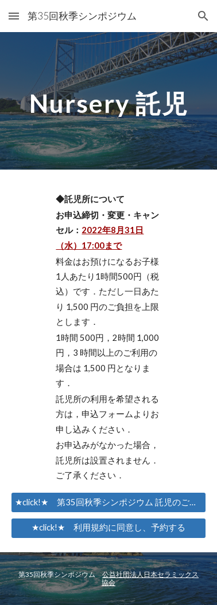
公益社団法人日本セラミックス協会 (150, 578)
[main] (108, 101)
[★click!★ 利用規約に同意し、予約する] (108, 527)
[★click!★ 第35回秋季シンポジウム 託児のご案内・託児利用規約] (108, 502)
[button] (14, 16)
